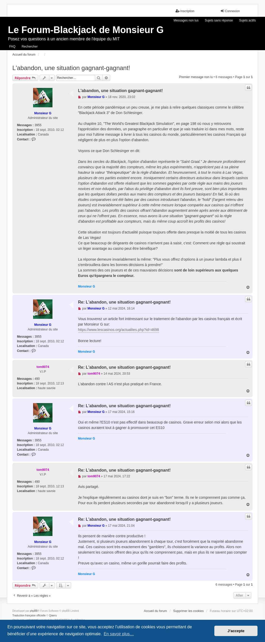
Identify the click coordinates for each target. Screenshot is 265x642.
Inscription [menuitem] (185, 11)
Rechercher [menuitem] (30, 46)
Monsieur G (42, 113)
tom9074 (42, 367)
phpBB (33, 610)
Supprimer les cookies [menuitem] (188, 611)
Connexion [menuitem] (230, 11)
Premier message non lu (196, 77)
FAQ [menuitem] (12, 46)
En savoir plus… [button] (119, 634)
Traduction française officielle (29, 615)
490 (37, 379)
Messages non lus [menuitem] (186, 20)
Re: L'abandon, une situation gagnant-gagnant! (124, 302)
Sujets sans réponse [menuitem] (219, 20)
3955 (38, 125)
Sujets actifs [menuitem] (247, 20)
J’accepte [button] (236, 631)
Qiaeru (53, 615)
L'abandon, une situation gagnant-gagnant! (71, 67)
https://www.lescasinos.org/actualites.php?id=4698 (118, 330)
